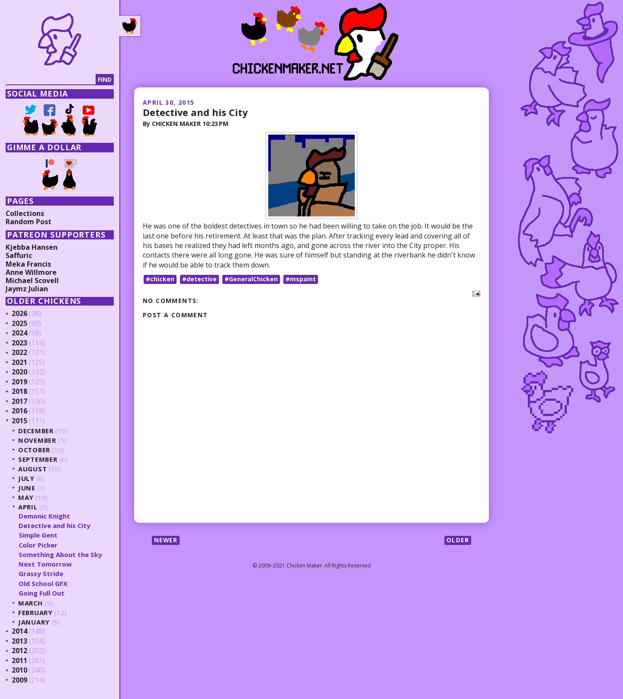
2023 (20, 343)
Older (457, 539)
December (37, 431)
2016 (20, 411)
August (33, 469)
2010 (20, 670)
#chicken (160, 278)
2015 (20, 421)
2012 (20, 651)
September (39, 459)
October (35, 450)
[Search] (51, 79)
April (29, 507)
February (36, 612)
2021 (20, 363)
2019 (20, 382)
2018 (20, 392)
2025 (20, 324)
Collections (25, 213)
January (35, 622)
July (27, 478)
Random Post (29, 221)
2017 (20, 402)
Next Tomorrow (46, 564)
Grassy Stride (41, 573)
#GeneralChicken (251, 278)
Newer (166, 539)
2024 (20, 333)
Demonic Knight (45, 516)
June (27, 488)
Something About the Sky (61, 554)
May (27, 497)
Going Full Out (42, 593)
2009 (20, 680)
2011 (20, 661)
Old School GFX (43, 583)
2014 (20, 631)
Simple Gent (39, 535)
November (38, 440)
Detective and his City (196, 112)
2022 (20, 353)
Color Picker (39, 545)
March (31, 603)
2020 (20, 372)
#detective (199, 278)
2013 (20, 641)
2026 (20, 314)
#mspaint (301, 278)
